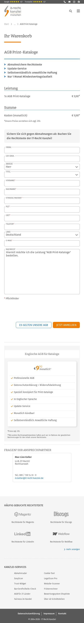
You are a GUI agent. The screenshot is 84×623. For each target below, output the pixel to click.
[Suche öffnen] (71, 11)
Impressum (49, 613)
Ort (8, 215)
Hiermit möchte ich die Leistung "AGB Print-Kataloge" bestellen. (42, 272)
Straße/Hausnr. (13, 198)
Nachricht (10, 249)
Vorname (10, 180)
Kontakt (62, 613)
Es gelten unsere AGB (33, 325)
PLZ (7, 206)
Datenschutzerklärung (29, 613)
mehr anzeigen (72, 549)
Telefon (9, 224)
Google (13, 2)
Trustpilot (35, 2)
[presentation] (54, 308)
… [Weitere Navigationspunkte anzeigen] (15, 24)
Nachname (10, 189)
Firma (8, 147)
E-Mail (8, 240)
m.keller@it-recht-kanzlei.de (29, 478)
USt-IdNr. (10, 156)
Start (6, 24)
